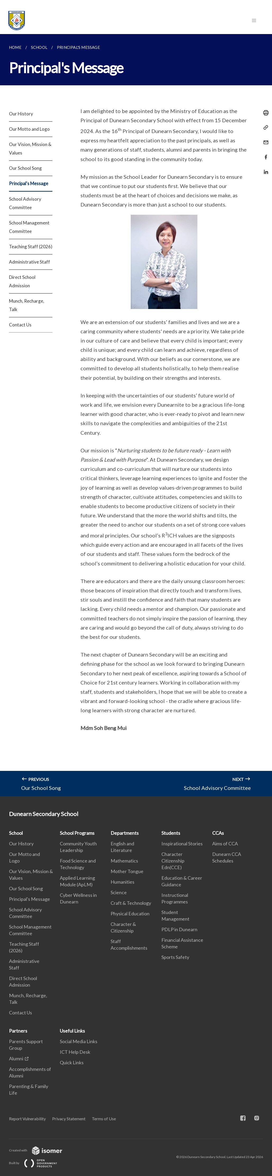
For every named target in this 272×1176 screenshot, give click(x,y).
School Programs (77, 833)
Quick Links (72, 1062)
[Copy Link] (264, 127)
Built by (37, 1163)
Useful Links (72, 1031)
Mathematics (124, 861)
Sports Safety (175, 957)
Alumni (16, 1058)
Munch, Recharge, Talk (26, 305)
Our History (21, 113)
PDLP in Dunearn (179, 929)
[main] (136, 415)
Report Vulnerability (27, 1118)
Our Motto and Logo (29, 129)
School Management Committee (29, 227)
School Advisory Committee (25, 203)
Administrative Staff (29, 262)
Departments (125, 833)
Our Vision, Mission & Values (30, 149)
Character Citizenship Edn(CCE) (172, 860)
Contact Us (20, 324)
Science (119, 892)
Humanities (122, 882)
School (16, 833)
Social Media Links (78, 1041)
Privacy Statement (68, 1118)
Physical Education (130, 913)
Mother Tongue (127, 871)
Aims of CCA (225, 843)
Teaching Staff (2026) (30, 246)
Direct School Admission (22, 281)
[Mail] (264, 139)
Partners (18, 1031)
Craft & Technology (131, 903)
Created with (40, 1150)
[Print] (264, 112)
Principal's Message (28, 183)
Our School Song (25, 168)
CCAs (218, 833)
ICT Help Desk (75, 1052)
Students (170, 833)
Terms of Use (104, 1118)
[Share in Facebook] (264, 153)
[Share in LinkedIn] (264, 168)
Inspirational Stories (182, 843)
